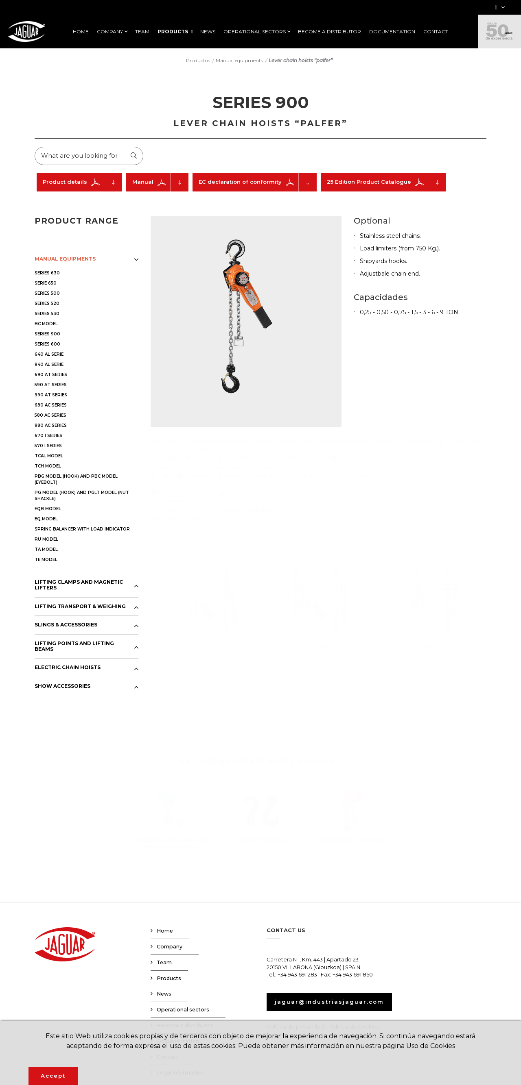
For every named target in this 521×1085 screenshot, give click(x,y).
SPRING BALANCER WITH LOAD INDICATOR (82, 529)
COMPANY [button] (110, 31)
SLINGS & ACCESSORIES (66, 625)
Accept (53, 1075)
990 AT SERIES (51, 395)
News (164, 994)
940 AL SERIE (49, 364)
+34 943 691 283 (297, 975)
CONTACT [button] (435, 31)
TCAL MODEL (49, 456)
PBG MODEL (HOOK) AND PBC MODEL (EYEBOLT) (76, 479)
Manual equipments (239, 60)
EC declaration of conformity (258, 182)
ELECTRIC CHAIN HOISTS (68, 668)
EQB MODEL (48, 508)
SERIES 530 (47, 313)
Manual (160, 182)
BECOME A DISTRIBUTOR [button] (329, 31)
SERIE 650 (46, 283)
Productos (198, 60)
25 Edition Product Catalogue (386, 182)
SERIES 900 (47, 334)
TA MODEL (46, 549)
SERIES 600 (47, 344)
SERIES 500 (47, 293)
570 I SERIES (48, 445)
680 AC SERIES (51, 405)
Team (164, 962)
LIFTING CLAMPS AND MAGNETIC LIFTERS (79, 585)
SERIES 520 (47, 303)
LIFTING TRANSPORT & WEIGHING (80, 606)
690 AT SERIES (51, 374)
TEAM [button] (142, 31)
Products (169, 978)
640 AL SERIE (49, 354)
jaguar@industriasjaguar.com (329, 1002)
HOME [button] (81, 31)
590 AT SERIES (51, 384)
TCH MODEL (48, 466)
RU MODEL (46, 539)
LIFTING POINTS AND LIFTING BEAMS (74, 646)
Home (165, 931)
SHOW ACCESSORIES (62, 686)
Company (169, 947)
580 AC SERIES (50, 415)
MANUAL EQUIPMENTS (65, 259)
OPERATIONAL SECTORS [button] (254, 31)
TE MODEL (46, 559)
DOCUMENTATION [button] (392, 31)
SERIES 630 (47, 273)
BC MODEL (46, 323)
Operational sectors (183, 1010)
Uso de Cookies (430, 1046)
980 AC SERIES (51, 425)
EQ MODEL (46, 519)
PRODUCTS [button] (173, 31)
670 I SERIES (48, 435)
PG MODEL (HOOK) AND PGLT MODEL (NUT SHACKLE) (82, 495)
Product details (82, 182)
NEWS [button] (207, 31)
